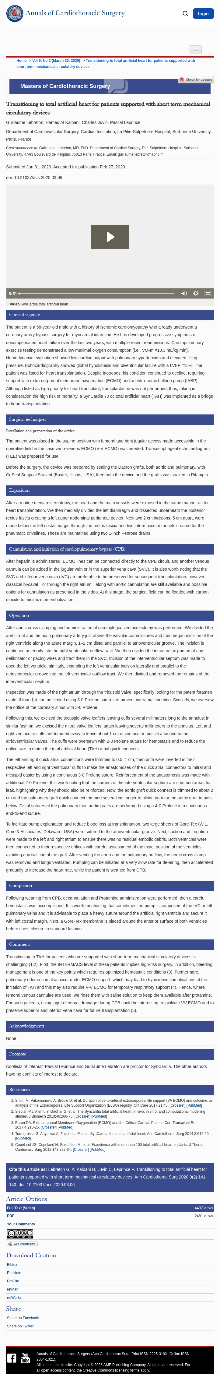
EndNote (14, 1273)
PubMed (194, 1105)
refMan (12, 1289)
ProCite (13, 1281)
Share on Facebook (23, 1318)
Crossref (177, 1105)
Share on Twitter (20, 1326)
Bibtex (12, 1265)
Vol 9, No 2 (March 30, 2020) (56, 60)
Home (21, 60)
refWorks (14, 1297)
